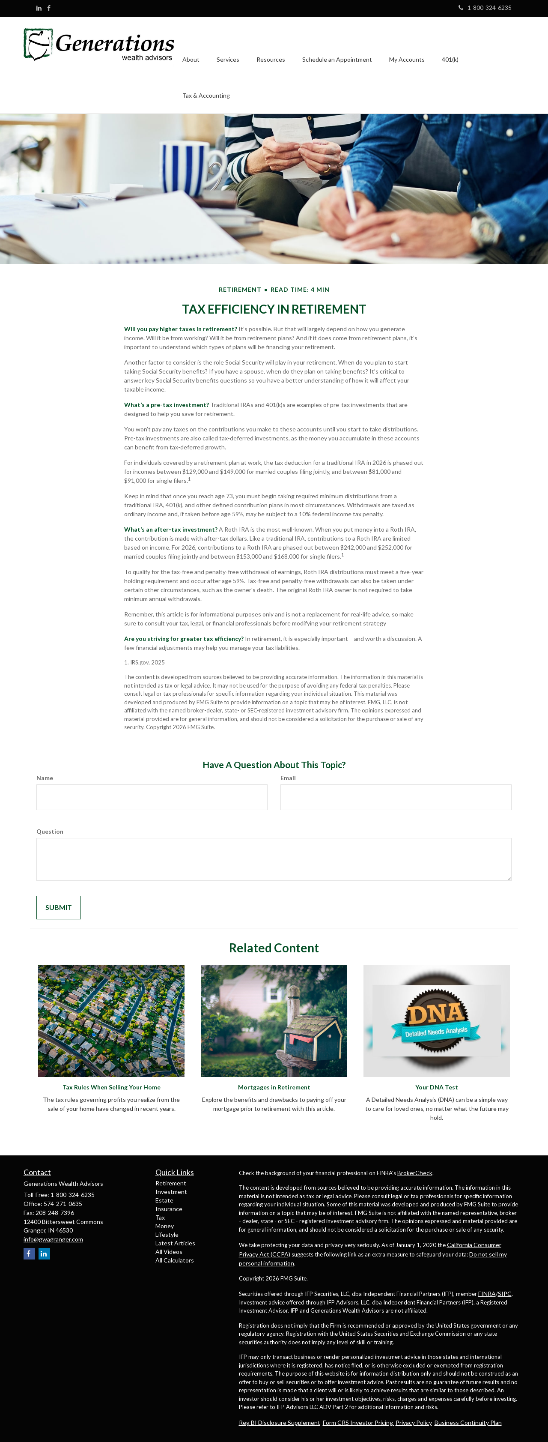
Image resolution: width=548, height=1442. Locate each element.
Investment (171, 1191)
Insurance (168, 1208)
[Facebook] (49, 8)
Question (49, 831)
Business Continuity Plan (468, 1422)
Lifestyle (167, 1234)
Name (44, 777)
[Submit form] (58, 907)
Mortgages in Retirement (274, 1087)
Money (164, 1226)
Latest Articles (175, 1243)
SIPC (505, 1293)
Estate (164, 1200)
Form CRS (336, 1422)
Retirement (170, 1183)
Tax (160, 1217)
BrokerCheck (414, 1172)
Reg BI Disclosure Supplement (279, 1422)
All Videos (168, 1251)
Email (288, 777)
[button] (191, 48)
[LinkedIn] (39, 8)
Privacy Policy (414, 1422)
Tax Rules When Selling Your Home (112, 1087)
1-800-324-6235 (485, 7)
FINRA (487, 1293)
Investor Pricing (372, 1422)
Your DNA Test (436, 1087)
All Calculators (174, 1260)
